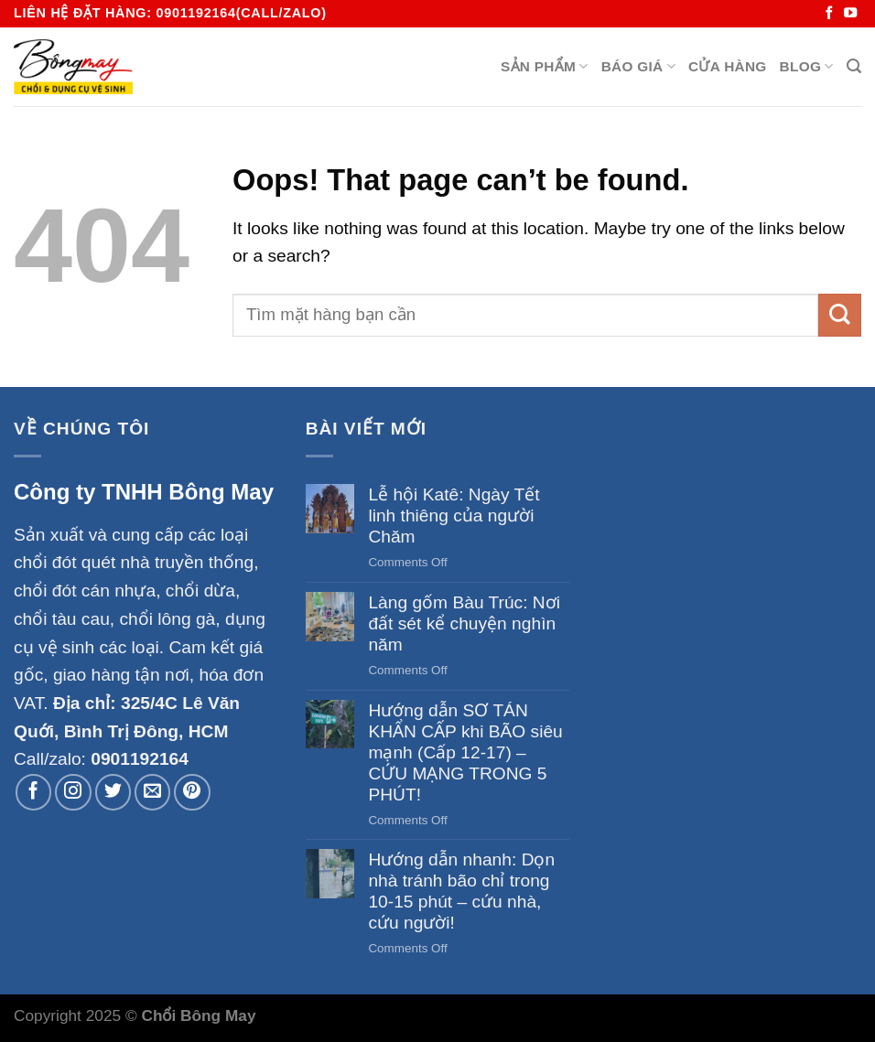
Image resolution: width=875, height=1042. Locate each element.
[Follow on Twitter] (113, 792)
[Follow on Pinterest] (192, 792)
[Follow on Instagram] (73, 792)
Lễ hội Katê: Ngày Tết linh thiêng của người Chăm (453, 515)
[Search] (854, 66)
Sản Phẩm (545, 66)
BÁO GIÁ (638, 66)
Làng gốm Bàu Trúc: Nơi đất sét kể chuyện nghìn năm (464, 623)
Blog (807, 66)
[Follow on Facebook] (829, 13)
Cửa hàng (727, 66)
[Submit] (839, 315)
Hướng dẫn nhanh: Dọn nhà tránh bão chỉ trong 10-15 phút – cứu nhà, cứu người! (461, 891)
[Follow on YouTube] (850, 13)
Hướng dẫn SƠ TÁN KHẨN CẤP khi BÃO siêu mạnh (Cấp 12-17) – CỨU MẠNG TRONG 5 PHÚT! (465, 752)
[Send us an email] (153, 792)
